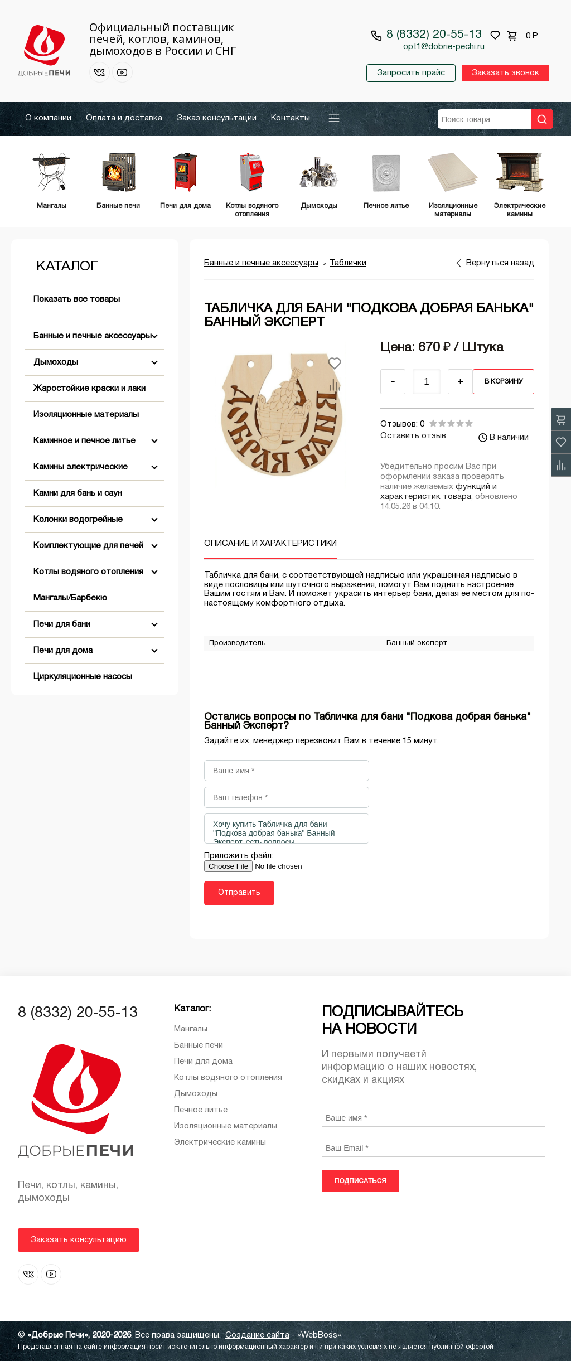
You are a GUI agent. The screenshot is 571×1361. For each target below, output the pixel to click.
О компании (48, 118)
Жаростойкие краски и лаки (89, 389)
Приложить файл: (238, 856)
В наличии (503, 437)
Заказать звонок (505, 73)
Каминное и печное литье (84, 441)
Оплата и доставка (124, 118)
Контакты (290, 118)
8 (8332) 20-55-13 (434, 35)
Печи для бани (61, 624)
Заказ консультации (217, 118)
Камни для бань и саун (77, 493)
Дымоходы (55, 362)
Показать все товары (76, 299)
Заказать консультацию (79, 1240)
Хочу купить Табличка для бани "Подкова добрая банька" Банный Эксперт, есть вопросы (286, 828)
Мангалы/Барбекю (70, 598)
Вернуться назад (500, 263)
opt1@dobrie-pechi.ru (444, 47)
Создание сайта (257, 1335)
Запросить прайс (411, 73)
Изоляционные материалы (86, 415)
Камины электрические (80, 467)
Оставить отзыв (413, 436)
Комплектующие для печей (88, 546)
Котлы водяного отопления (88, 572)
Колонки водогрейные (78, 520)
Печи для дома (63, 651)
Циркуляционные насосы (82, 677)
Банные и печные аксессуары (92, 336)
